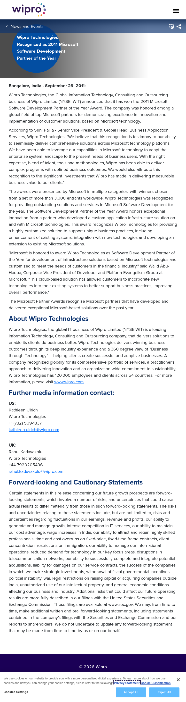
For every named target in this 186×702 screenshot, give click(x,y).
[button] (171, 26)
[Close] (178, 679)
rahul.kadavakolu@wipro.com (36, 471)
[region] (93, 687)
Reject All (164, 692)
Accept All (131, 692)
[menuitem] (178, 26)
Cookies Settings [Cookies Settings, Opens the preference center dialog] (16, 692)
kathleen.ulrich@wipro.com (34, 429)
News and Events (27, 26)
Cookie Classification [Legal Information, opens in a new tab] (155, 683)
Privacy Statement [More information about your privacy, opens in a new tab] (127, 683)
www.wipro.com (69, 382)
